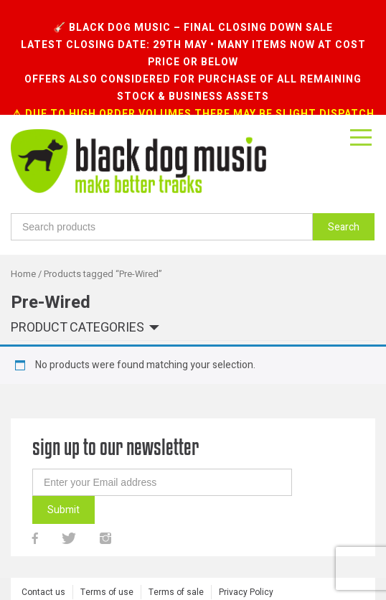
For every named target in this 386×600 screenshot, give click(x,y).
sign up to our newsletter (115, 423)
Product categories (77, 305)
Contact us (43, 568)
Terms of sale (176, 568)
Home (23, 250)
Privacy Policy (246, 568)
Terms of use (106, 568)
